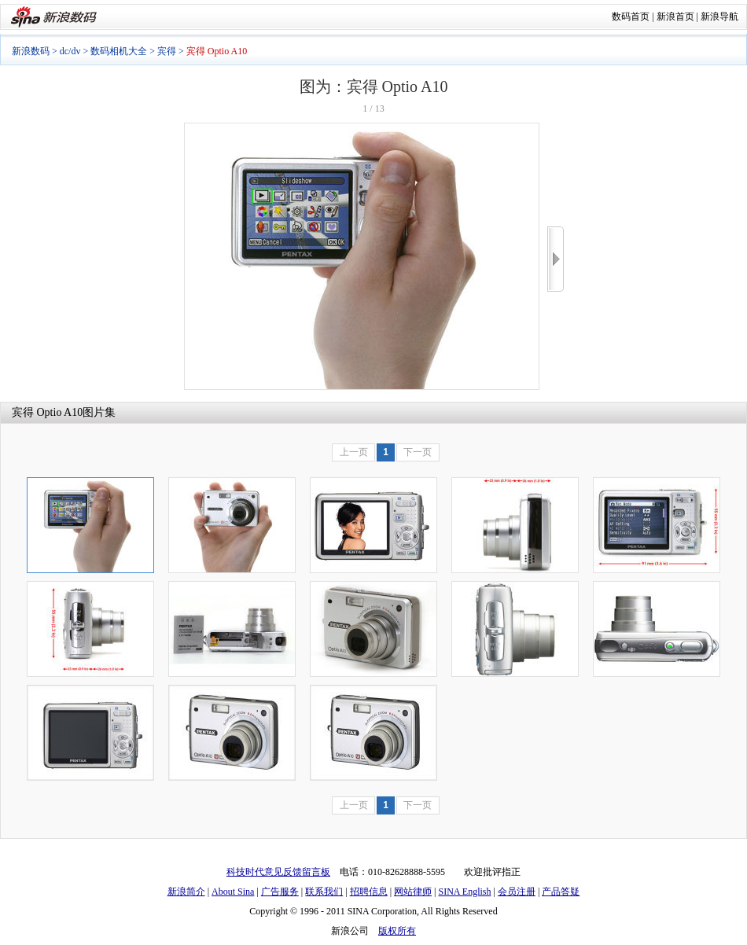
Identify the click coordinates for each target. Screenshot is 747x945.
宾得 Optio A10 (47, 412)
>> (555, 259)
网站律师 (413, 891)
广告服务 (280, 891)
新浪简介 (186, 891)
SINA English (464, 891)
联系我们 (324, 891)
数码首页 (630, 16)
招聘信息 (369, 891)
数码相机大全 (118, 51)
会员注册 (516, 891)
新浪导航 (719, 16)
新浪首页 (675, 16)
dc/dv (70, 51)
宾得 (166, 51)
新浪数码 (31, 51)
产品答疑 (561, 891)
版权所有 (397, 930)
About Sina (233, 891)
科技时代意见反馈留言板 (278, 871)
